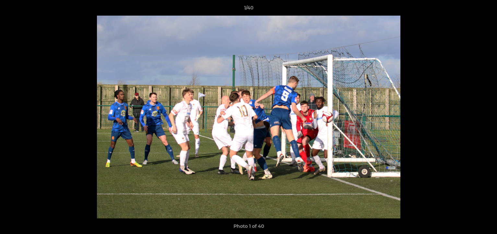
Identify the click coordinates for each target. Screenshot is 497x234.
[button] (485, 9)
